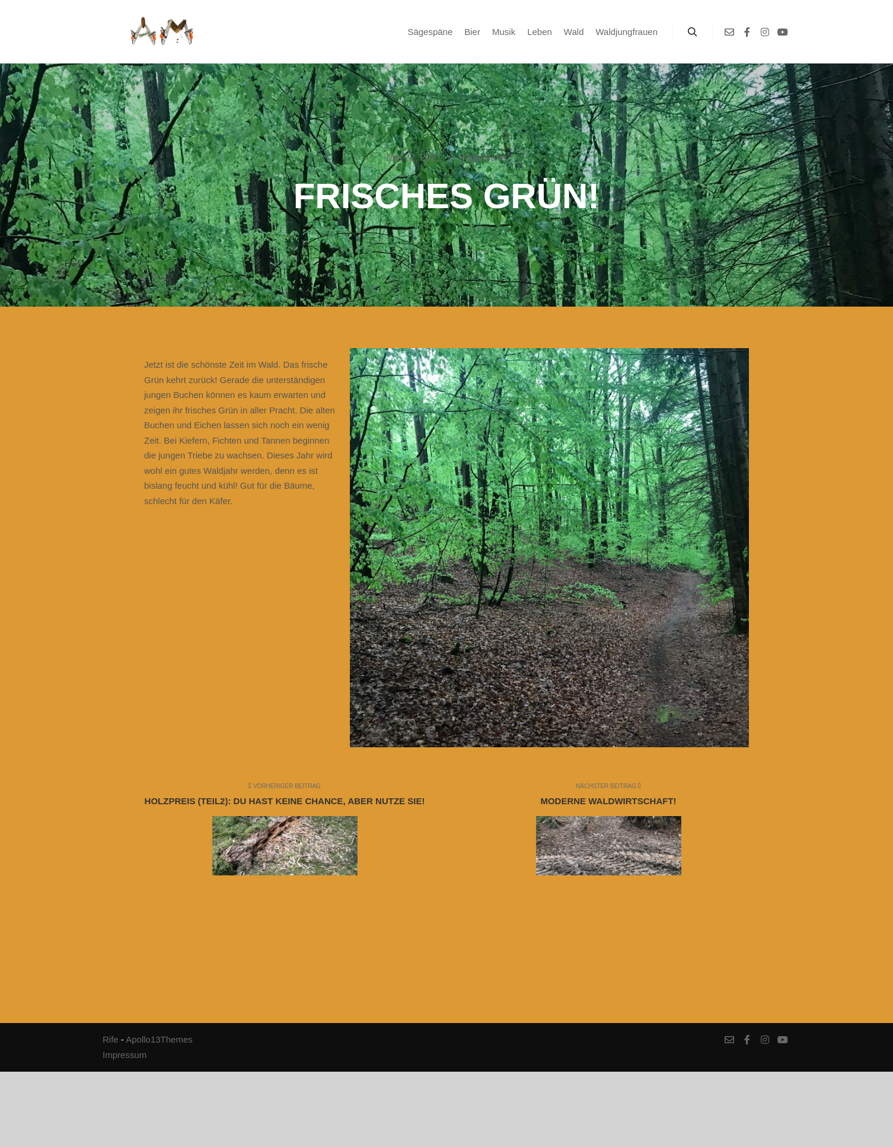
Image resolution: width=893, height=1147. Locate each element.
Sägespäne (482, 157)
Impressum (124, 1055)
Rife (111, 1039)
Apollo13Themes (159, 1039)
